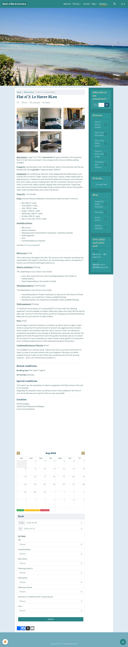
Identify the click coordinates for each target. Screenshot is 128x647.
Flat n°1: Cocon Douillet (101, 124)
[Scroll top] (123, 642)
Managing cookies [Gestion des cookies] (70, 644)
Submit (51, 619)
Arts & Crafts (101, 219)
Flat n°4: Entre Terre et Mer (101, 154)
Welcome (67, 4)
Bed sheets (22, 559)
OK (107, 105)
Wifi (19, 540)
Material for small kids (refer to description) (35, 597)
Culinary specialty (101, 227)
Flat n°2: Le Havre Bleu (101, 134)
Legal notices (55, 644)
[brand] (14, 4)
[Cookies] (5, 642)
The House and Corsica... (101, 164)
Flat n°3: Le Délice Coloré (101, 143)
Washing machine (25, 587)
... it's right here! (101, 184)
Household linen (24, 549)
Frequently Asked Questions (101, 204)
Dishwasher (22, 578)
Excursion (101, 212)
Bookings (103, 4)
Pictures (76, 4)
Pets (20, 606)
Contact (86, 4)
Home (19, 92)
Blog (94, 4)
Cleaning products (25, 568)
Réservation (29, 92)
